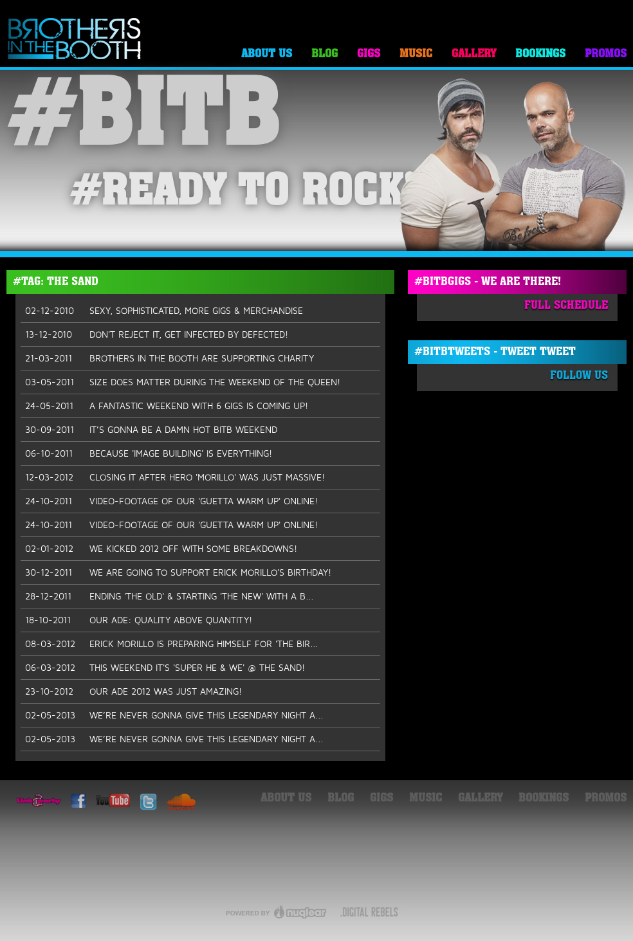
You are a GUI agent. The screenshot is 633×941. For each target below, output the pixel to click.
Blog (324, 54)
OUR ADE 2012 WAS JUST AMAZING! (133, 691)
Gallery (474, 54)
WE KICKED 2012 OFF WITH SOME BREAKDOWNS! (161, 548)
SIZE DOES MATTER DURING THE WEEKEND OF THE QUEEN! (182, 382)
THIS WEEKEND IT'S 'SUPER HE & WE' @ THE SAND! (165, 667)
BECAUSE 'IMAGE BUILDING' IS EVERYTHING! (148, 453)
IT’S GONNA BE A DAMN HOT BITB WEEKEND (151, 429)
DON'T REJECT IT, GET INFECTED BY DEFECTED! (156, 334)
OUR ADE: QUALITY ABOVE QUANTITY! (138, 620)
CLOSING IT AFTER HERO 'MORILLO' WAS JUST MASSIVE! (175, 477)
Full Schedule (566, 305)
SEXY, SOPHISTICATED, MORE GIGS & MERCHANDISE (164, 310)
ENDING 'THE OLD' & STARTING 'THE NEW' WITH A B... (169, 596)
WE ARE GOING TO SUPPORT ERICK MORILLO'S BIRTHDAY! (178, 572)
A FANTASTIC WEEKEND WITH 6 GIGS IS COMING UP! (166, 405)
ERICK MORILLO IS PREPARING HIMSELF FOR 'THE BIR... (171, 643)
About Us (266, 54)
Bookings (540, 54)
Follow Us (579, 375)
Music (415, 54)
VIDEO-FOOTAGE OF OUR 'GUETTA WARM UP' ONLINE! (171, 501)
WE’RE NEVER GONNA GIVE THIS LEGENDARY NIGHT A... (174, 715)
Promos (606, 54)
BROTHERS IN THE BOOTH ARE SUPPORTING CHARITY (169, 358)
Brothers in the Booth (74, 39)
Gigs (368, 54)
